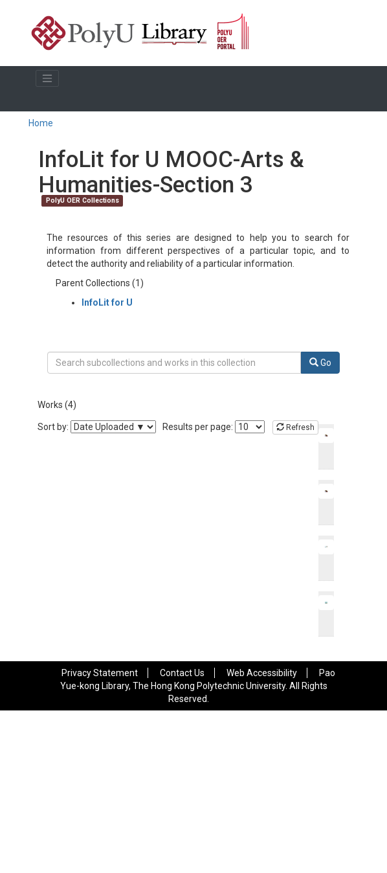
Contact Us (182, 673)
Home (40, 123)
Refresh (295, 427)
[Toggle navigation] (47, 78)
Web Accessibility (262, 673)
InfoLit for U (107, 302)
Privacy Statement (99, 673)
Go (320, 362)
